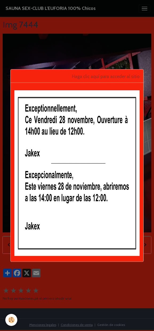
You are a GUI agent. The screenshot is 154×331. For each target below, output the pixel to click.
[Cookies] (11, 320)
